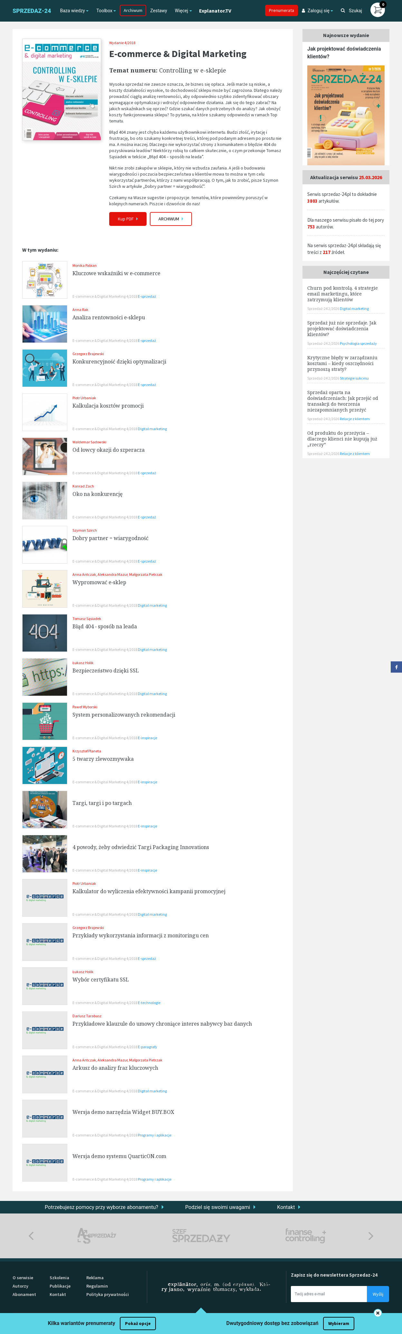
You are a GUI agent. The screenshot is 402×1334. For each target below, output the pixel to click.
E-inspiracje (147, 737)
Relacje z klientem (355, 418)
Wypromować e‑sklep (99, 582)
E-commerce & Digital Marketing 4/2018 (105, 296)
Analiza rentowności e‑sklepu (108, 317)
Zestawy (158, 10)
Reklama (95, 1278)
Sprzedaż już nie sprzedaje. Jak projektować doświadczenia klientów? (341, 328)
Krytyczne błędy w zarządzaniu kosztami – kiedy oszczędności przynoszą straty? (342, 363)
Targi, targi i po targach (102, 803)
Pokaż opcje (138, 1323)
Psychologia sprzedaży (358, 343)
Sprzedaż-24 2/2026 (323, 308)
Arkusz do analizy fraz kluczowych (115, 1067)
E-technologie (149, 1002)
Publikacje (60, 1286)
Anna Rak (80, 309)
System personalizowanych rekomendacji (123, 714)
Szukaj (351, 10)
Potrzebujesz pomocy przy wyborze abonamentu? (101, 1207)
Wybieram (338, 1323)
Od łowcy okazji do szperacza (108, 449)
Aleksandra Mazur (113, 574)
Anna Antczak (84, 574)
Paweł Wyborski (84, 706)
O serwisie (23, 1278)
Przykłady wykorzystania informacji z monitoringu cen (140, 935)
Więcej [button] (181, 10)
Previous (31, 1236)
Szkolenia (59, 1278)
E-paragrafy (147, 1046)
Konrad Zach (83, 486)
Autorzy (20, 1286)
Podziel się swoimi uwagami (217, 1207)
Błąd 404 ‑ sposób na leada (104, 626)
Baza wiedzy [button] (72, 10)
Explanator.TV (215, 10)
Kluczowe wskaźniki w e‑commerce (116, 273)
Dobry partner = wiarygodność (110, 538)
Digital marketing (152, 428)
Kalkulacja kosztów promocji (108, 405)
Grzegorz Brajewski (88, 353)
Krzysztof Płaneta (86, 751)
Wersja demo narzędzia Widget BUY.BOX (123, 1112)
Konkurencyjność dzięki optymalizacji (119, 361)
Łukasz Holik (82, 662)
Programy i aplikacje (154, 1135)
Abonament (24, 1294)
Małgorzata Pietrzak (145, 574)
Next (370, 1236)
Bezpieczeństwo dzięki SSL (105, 670)
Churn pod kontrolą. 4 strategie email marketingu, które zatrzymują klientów (342, 294)
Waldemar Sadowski (89, 442)
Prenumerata (281, 10)
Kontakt (286, 1207)
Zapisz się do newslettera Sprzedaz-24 (334, 1275)
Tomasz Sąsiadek (86, 618)
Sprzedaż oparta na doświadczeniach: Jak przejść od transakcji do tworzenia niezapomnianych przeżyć (342, 401)
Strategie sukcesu (354, 378)
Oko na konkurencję (97, 494)
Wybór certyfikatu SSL (100, 979)
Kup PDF (128, 219)
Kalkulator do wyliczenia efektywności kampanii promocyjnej (148, 891)
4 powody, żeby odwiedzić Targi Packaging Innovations (140, 847)
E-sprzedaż (147, 296)
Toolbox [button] (104, 10)
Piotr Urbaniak (84, 397)
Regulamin (97, 1286)
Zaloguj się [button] (316, 10)
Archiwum (133, 10)
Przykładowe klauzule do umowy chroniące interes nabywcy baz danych (162, 1023)
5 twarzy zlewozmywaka (103, 758)
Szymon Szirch (84, 530)
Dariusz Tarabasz (86, 1015)
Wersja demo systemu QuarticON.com (119, 1156)
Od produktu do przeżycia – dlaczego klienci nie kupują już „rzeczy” (342, 439)
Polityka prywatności (107, 1294)
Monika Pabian (84, 265)
